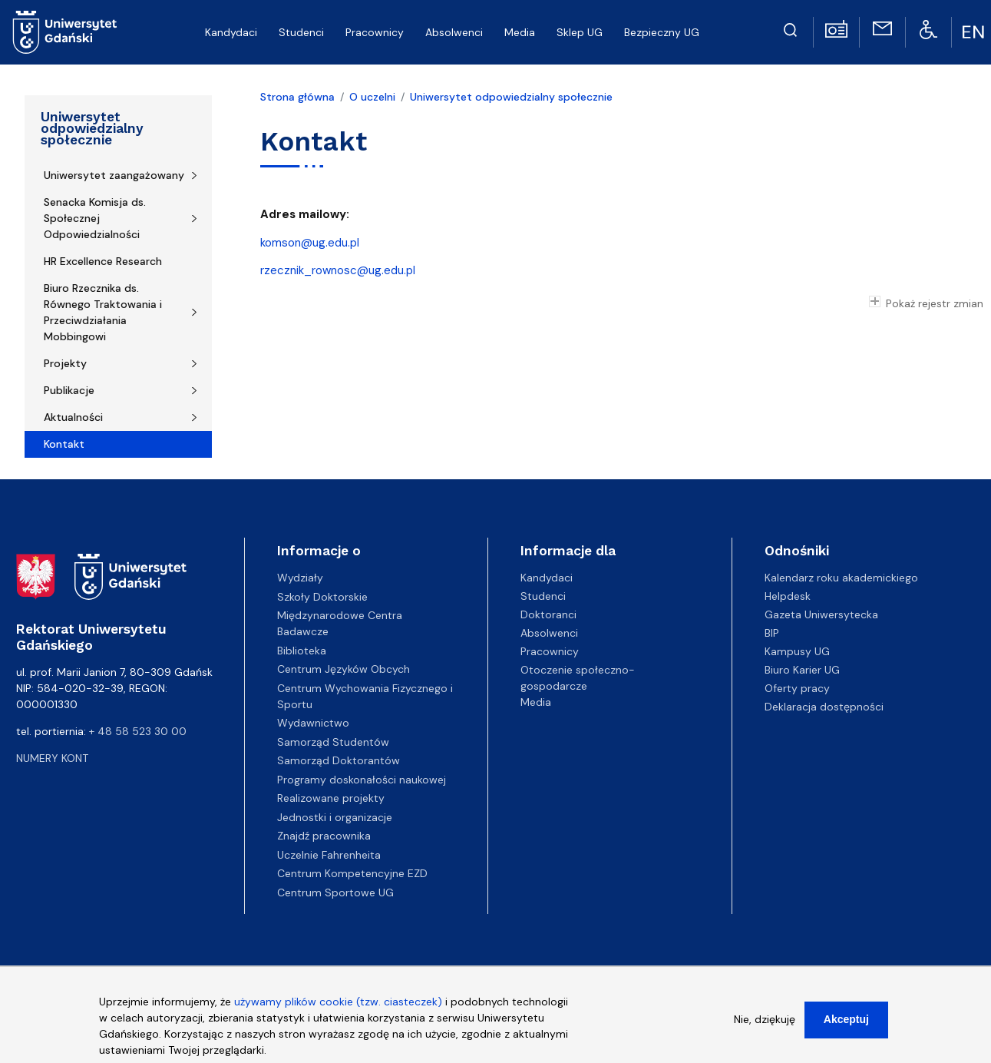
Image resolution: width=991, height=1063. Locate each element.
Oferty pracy (797, 688)
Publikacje (69, 390)
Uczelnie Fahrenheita (329, 855)
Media (535, 702)
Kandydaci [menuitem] (231, 32)
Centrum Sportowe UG (335, 892)
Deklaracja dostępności (824, 707)
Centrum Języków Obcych (343, 669)
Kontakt (64, 444)
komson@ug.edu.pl (309, 242)
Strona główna (297, 97)
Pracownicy (549, 651)
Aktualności (73, 417)
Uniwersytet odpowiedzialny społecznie (92, 128)
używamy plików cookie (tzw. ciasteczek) (338, 1004)
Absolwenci (549, 633)
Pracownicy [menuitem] (374, 32)
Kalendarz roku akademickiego (841, 577)
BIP (772, 633)
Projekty (65, 363)
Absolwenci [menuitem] (454, 32)
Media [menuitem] (519, 32)
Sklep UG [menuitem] (580, 32)
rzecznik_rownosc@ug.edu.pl (337, 270)
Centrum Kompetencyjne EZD (352, 873)
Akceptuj (846, 1021)
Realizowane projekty (331, 798)
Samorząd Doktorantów (338, 760)
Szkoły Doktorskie (322, 597)
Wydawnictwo (313, 723)
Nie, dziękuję (764, 1021)
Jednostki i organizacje (334, 817)
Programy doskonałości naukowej (361, 779)
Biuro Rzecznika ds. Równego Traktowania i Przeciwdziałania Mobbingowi (103, 312)
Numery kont (52, 758)
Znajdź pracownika (324, 836)
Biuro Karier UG (802, 670)
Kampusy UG (797, 651)
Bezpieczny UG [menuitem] (661, 32)
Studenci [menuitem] (301, 32)
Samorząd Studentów (333, 742)
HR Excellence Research (103, 261)
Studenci (543, 596)
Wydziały (300, 577)
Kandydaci (546, 577)
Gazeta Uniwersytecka (821, 614)
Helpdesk (788, 596)
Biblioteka (301, 650)
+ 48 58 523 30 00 (138, 731)
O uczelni (372, 97)
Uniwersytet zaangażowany (114, 175)
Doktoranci (548, 614)
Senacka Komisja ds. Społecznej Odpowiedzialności (95, 218)
